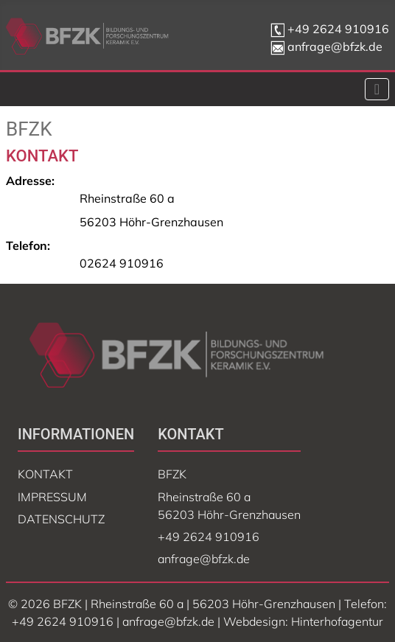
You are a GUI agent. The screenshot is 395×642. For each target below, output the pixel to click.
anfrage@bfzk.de (326, 46)
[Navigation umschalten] (377, 89)
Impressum (52, 496)
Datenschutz (61, 519)
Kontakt (45, 474)
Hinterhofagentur (337, 621)
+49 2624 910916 (338, 28)
